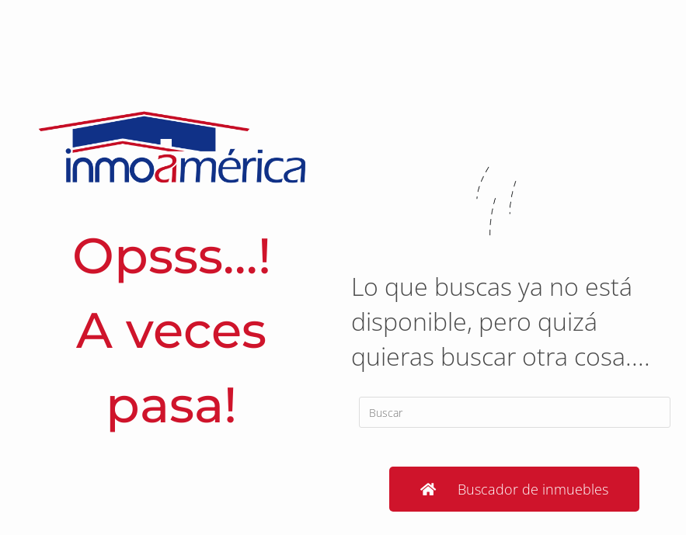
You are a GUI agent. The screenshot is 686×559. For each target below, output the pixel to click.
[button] (514, 489)
